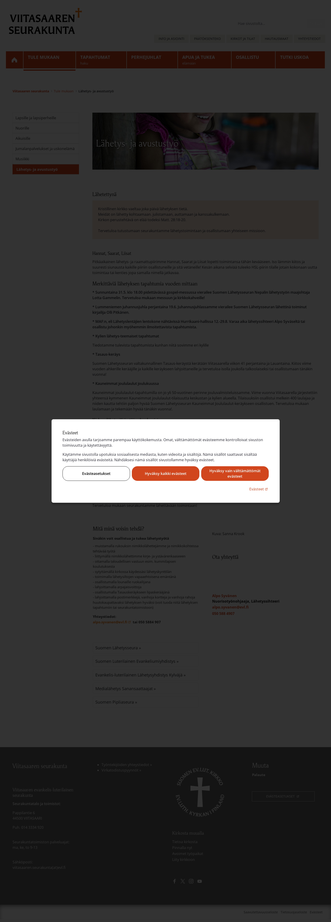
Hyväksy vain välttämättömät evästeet (235, 473)
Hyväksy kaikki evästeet (165, 473)
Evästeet (259, 489)
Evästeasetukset (96, 473)
